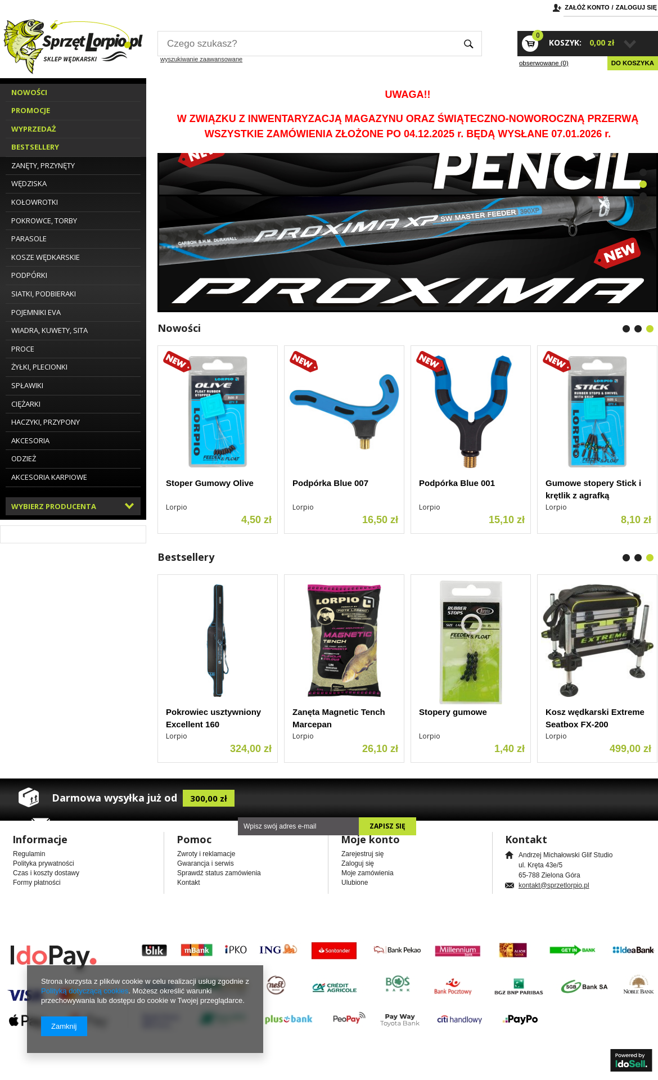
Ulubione (354, 882)
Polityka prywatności (43, 863)
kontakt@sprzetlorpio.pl (554, 885)
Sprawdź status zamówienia (219, 873)
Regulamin (29, 854)
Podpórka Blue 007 (330, 483)
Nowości (179, 328)
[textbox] (306, 43)
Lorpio (176, 507)
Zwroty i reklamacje (206, 854)
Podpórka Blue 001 (457, 483)
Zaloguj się (636, 7)
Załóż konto (587, 7)
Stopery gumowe (453, 712)
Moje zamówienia (367, 873)
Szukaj (469, 43)
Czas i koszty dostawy (46, 873)
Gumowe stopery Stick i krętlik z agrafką (593, 489)
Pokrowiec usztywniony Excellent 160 (213, 718)
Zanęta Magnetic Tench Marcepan (338, 718)
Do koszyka (632, 63)
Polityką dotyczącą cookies (84, 991)
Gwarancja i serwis (205, 863)
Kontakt (188, 882)
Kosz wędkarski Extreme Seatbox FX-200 (595, 718)
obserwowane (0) (544, 63)
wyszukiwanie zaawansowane (201, 59)
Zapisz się (387, 826)
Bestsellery (185, 557)
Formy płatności (37, 882)
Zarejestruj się (362, 854)
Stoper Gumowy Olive (210, 483)
